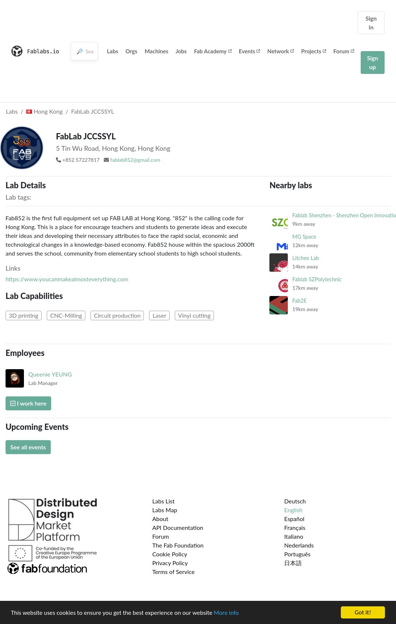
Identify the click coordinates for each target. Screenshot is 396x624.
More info (226, 613)
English (293, 509)
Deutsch (295, 501)
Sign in (370, 23)
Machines (156, 51)
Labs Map (164, 509)
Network (280, 51)
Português (297, 553)
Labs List (163, 501)
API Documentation (178, 527)
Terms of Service (173, 571)
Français (294, 527)
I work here (28, 403)
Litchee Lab (305, 258)
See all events (28, 446)
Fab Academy (212, 51)
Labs (113, 51)
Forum (343, 51)
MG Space (304, 236)
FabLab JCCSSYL (92, 111)
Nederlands (299, 545)
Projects (313, 51)
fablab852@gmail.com (135, 160)
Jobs (181, 51)
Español (294, 518)
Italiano (293, 536)
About (160, 518)
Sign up (372, 62)
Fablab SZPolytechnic (317, 279)
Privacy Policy (170, 562)
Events (249, 51)
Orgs (131, 51)
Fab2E (299, 300)
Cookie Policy (169, 553)
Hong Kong (44, 111)
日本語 (293, 562)
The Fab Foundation (178, 545)
